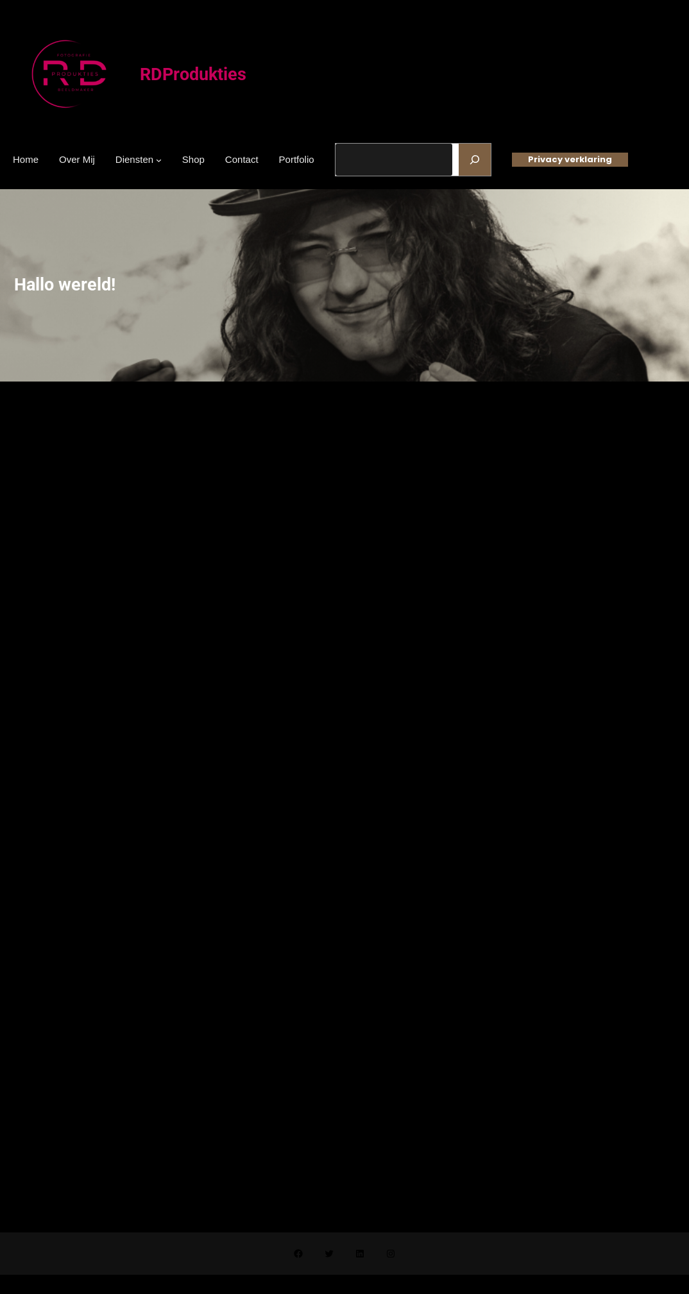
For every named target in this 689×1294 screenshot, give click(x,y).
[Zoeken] (475, 160)
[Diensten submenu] (159, 159)
